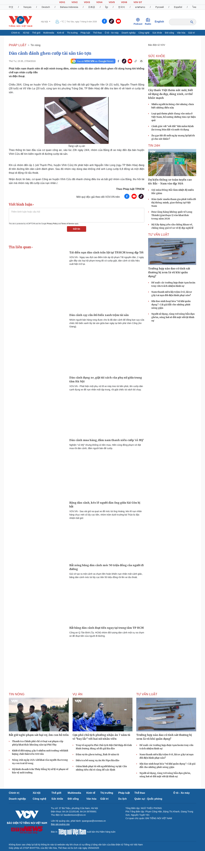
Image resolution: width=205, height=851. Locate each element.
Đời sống (169, 32)
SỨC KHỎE (156, 56)
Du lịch (122, 798)
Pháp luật (85, 32)
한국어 (121, 7)
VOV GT (138, 2)
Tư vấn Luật (158, 234)
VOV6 (124, 2)
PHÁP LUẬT (17, 45)
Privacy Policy (52, 224)
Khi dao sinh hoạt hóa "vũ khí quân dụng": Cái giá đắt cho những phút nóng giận (171, 304)
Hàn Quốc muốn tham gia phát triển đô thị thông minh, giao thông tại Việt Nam (173, 202)
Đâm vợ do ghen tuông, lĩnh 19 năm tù (97, 754)
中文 (11, 7)
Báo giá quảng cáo (60, 824)
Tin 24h (154, 145)
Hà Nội (45, 21)
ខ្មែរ (106, 7)
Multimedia (48, 32)
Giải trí (191, 32)
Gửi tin (76, 229)
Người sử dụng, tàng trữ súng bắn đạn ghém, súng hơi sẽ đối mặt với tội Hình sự (173, 317)
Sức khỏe (157, 32)
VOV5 (112, 2)
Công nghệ (144, 32)
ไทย (194, 7)
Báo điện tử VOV (156, 45)
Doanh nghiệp (128, 32)
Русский (159, 7)
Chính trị (15, 32)
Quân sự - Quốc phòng (148, 798)
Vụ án (77, 694)
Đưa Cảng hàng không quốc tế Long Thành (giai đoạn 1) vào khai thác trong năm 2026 (171, 215)
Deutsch (46, 7)
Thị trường (72, 32)
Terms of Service (67, 224)
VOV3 (87, 2)
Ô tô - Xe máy (112, 32)
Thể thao (97, 32)
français (27, 7)
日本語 (91, 7)
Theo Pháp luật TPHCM (130, 189)
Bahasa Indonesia (69, 7)
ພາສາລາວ (140, 7)
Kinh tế (60, 32)
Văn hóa (181, 32)
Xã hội (26, 32)
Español (178, 7)
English (159, 21)
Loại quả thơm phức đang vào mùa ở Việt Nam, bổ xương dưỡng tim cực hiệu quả (173, 117)
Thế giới (36, 32)
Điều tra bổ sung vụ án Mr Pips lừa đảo (97, 760)
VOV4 (99, 2)
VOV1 (62, 2)
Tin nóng (36, 45)
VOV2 (75, 2)
